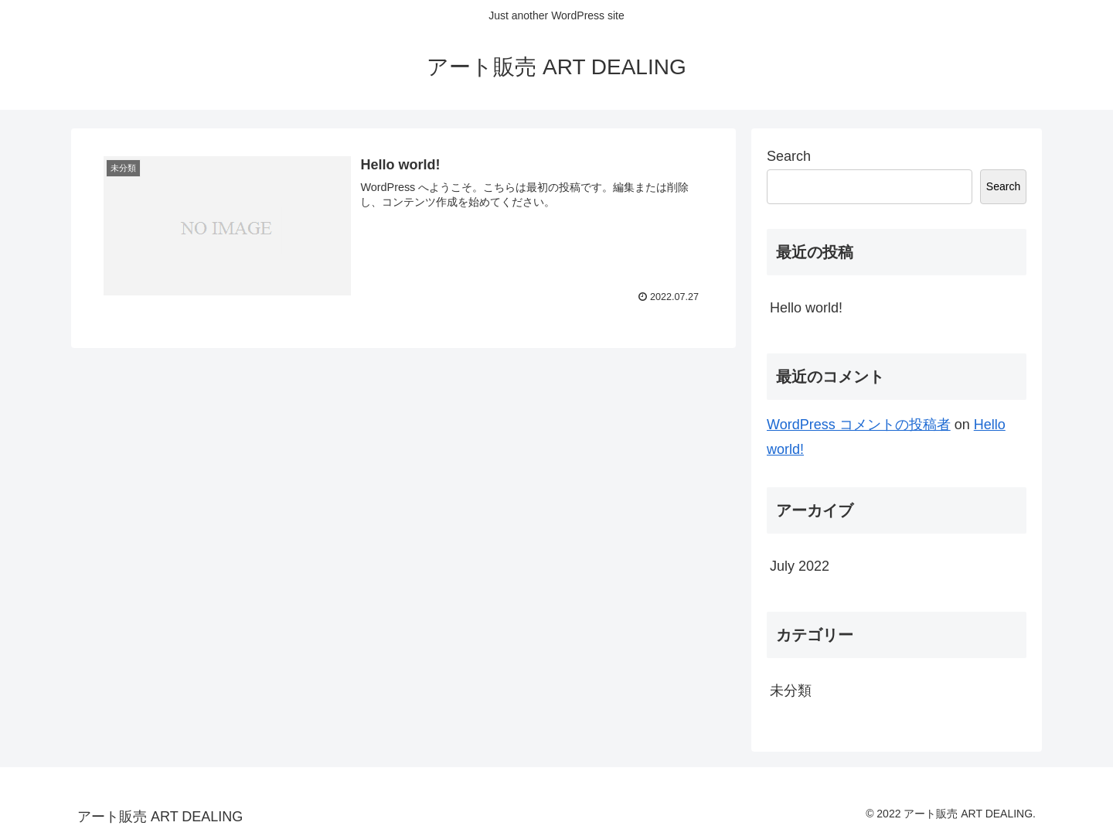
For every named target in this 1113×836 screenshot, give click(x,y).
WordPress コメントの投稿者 (859, 424)
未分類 (791, 690)
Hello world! (806, 308)
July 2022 (799, 566)
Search (789, 156)
